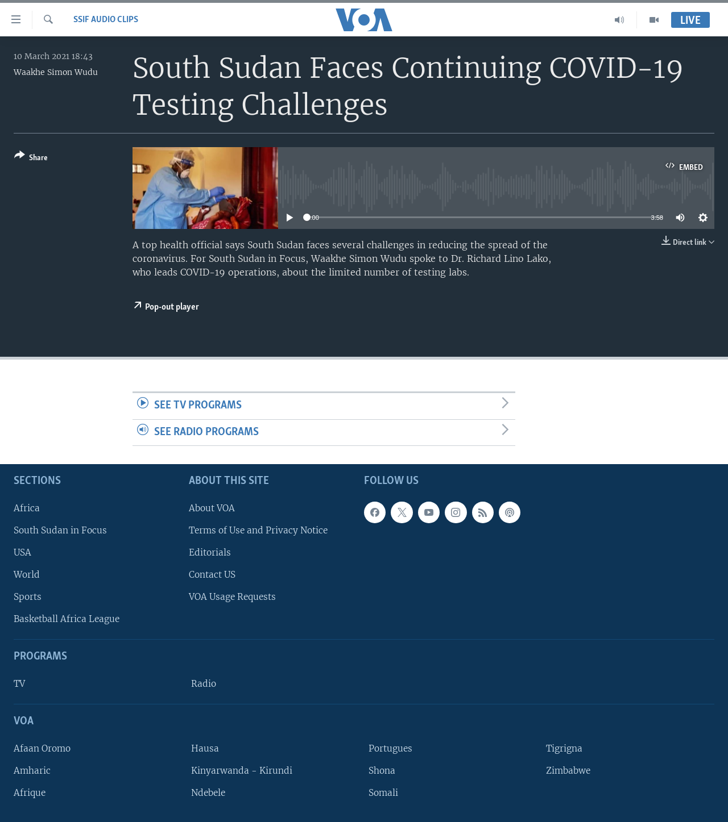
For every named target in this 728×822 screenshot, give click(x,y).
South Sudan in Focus (60, 530)
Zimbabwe (568, 770)
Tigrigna (564, 748)
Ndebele (208, 792)
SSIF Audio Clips (105, 19)
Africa (27, 508)
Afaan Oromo (42, 748)
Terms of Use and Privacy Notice (258, 530)
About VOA (212, 508)
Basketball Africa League (66, 619)
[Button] (31, 158)
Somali (383, 792)
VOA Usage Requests (232, 596)
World (27, 574)
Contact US (212, 574)
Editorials (210, 552)
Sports (28, 596)
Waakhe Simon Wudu (56, 72)
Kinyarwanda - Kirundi (241, 770)
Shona (382, 770)
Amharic (32, 770)
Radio (203, 683)
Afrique (30, 792)
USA (22, 552)
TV (19, 683)
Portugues (390, 748)
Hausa (205, 748)
